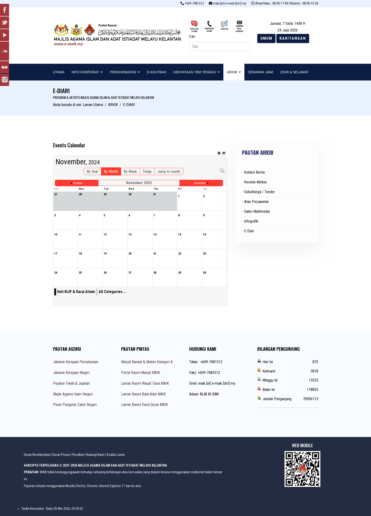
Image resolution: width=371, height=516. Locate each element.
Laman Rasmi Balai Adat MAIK (143, 394)
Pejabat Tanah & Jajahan (71, 383)
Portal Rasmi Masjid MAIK (140, 372)
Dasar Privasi (61, 455)
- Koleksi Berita (253, 172)
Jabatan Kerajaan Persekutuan (75, 362)
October (77, 183)
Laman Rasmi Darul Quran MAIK (144, 404)
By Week (130, 171)
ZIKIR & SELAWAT (294, 72)
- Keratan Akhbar (254, 182)
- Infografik (250, 221)
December (200, 183)
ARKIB (232, 72)
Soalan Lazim (116, 455)
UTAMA (59, 72)
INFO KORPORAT (85, 72)
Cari (192, 36)
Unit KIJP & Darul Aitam (76, 291)
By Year (92, 171)
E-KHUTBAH (156, 72)
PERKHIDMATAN (123, 72)
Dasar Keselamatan (37, 455)
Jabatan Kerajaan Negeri (71, 372)
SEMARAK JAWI (260, 72)
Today (147, 171)
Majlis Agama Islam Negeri (73, 394)
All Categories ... (112, 291)
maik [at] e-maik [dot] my (229, 3)
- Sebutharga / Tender (258, 192)
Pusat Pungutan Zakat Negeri (75, 404)
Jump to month (168, 171)
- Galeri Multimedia (256, 211)
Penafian (78, 455)
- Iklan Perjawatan (255, 201)
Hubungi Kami (95, 455)
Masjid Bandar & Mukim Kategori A (147, 362)
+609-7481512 (194, 3)
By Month (111, 171)
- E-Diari (248, 231)
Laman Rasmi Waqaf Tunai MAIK (145, 383)
